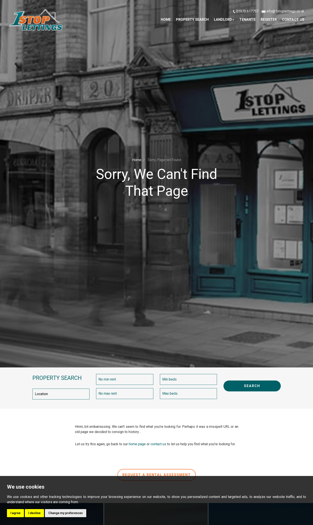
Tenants (247, 19)
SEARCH (252, 386)
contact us (158, 444)
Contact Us (293, 19)
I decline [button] (34, 513)
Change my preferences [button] (65, 513)
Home (166, 19)
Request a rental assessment (156, 475)
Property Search (192, 19)
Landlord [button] (224, 19)
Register (269, 19)
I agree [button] (15, 513)
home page (137, 444)
